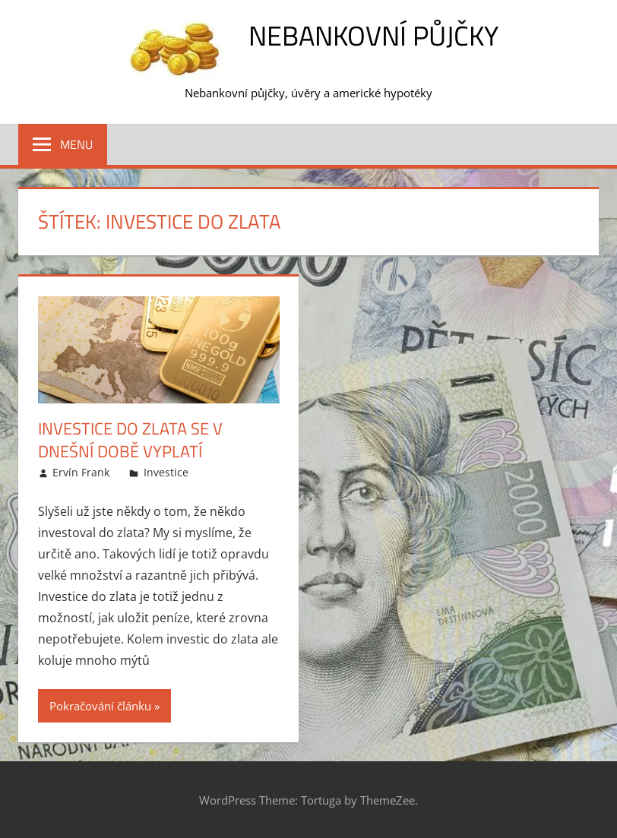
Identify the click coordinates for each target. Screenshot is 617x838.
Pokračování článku (100, 705)
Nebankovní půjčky (373, 35)
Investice (166, 472)
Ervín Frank (80, 472)
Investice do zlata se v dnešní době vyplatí (130, 440)
